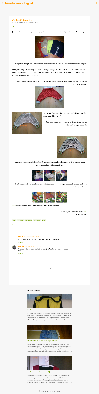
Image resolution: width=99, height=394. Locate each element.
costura (20, 220)
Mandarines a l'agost (19, 3)
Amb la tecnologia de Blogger (49, 391)
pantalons (28, 220)
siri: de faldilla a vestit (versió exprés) (38, 372)
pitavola (21, 246)
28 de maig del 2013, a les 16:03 (32, 236)
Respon (20, 242)
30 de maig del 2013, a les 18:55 (32, 246)
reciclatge (37, 220)
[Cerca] (36, 3)
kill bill (29, 309)
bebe (14, 220)
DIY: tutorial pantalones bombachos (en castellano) (42, 341)
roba (43, 220)
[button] (13, 26)
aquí (85, 212)
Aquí (14, 206)
